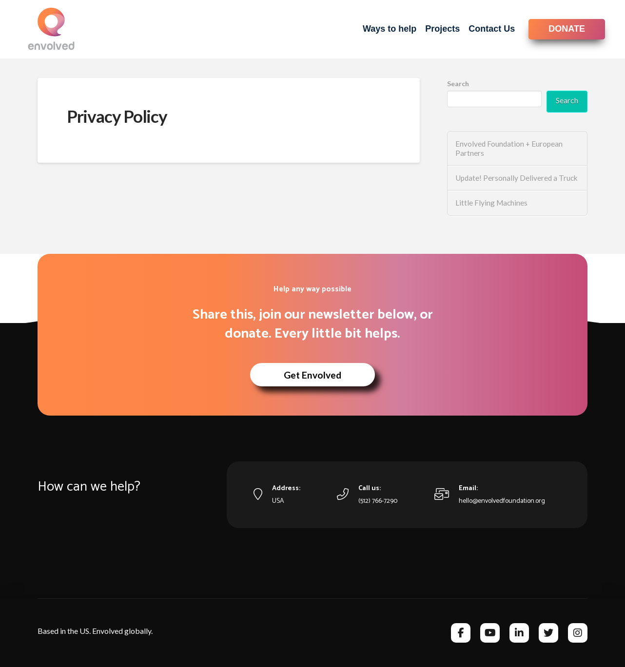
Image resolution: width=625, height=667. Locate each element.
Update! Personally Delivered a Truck (516, 177)
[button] (312, 374)
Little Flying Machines (491, 202)
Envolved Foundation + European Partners (509, 148)
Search (458, 83)
